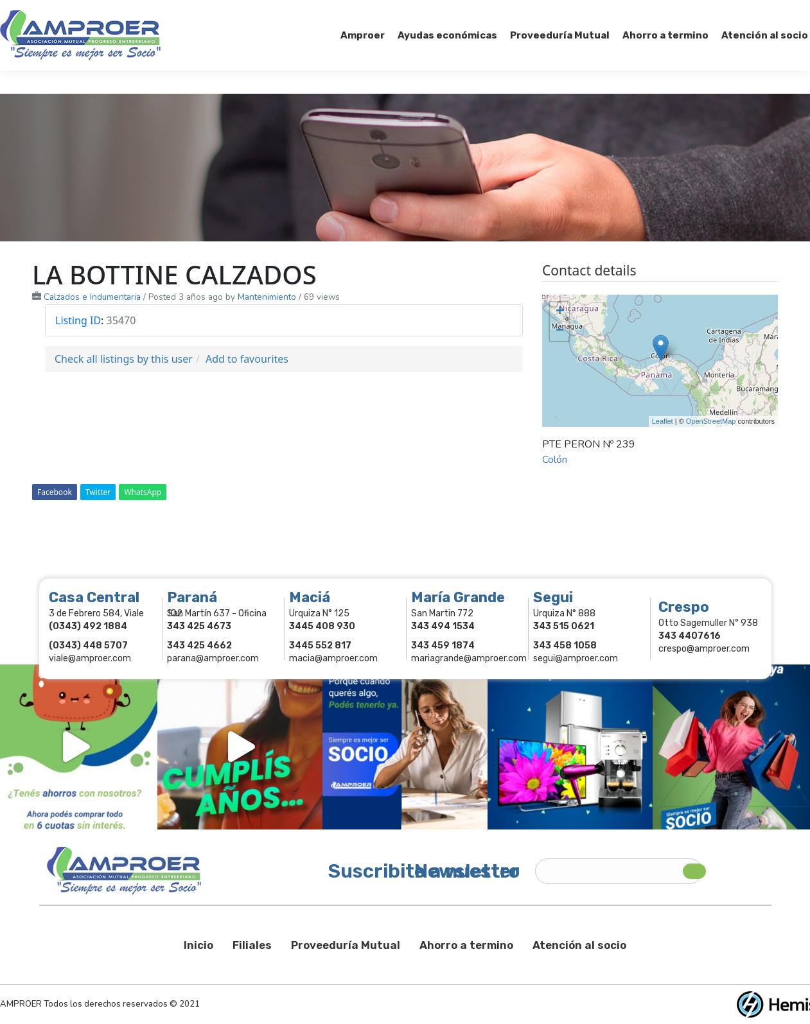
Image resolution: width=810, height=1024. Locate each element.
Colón (554, 460)
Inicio (198, 945)
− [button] (560, 331)
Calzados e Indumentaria (92, 297)
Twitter (97, 492)
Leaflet (662, 421)
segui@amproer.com (575, 658)
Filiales (252, 945)
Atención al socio (579, 945)
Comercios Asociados (729, 11)
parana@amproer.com (213, 658)
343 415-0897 (143, 12)
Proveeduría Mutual (345, 945)
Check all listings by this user (124, 359)
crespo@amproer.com (704, 648)
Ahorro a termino (466, 945)
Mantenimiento (267, 297)
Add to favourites (247, 359)
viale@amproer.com (90, 658)
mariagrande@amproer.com (469, 658)
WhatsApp (142, 492)
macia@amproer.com (333, 658)
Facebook (54, 492)
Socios (648, 11)
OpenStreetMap (711, 421)
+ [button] (560, 312)
